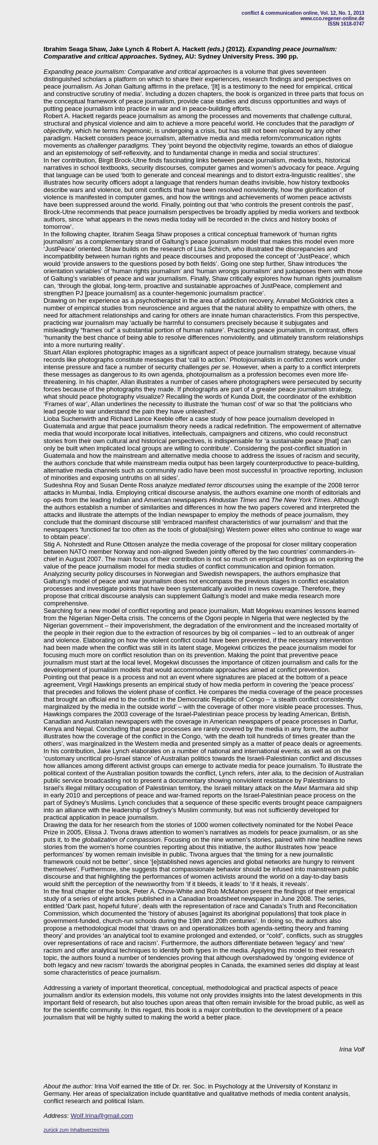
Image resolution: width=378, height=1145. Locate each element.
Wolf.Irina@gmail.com (102, 1115)
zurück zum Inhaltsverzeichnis (76, 1130)
